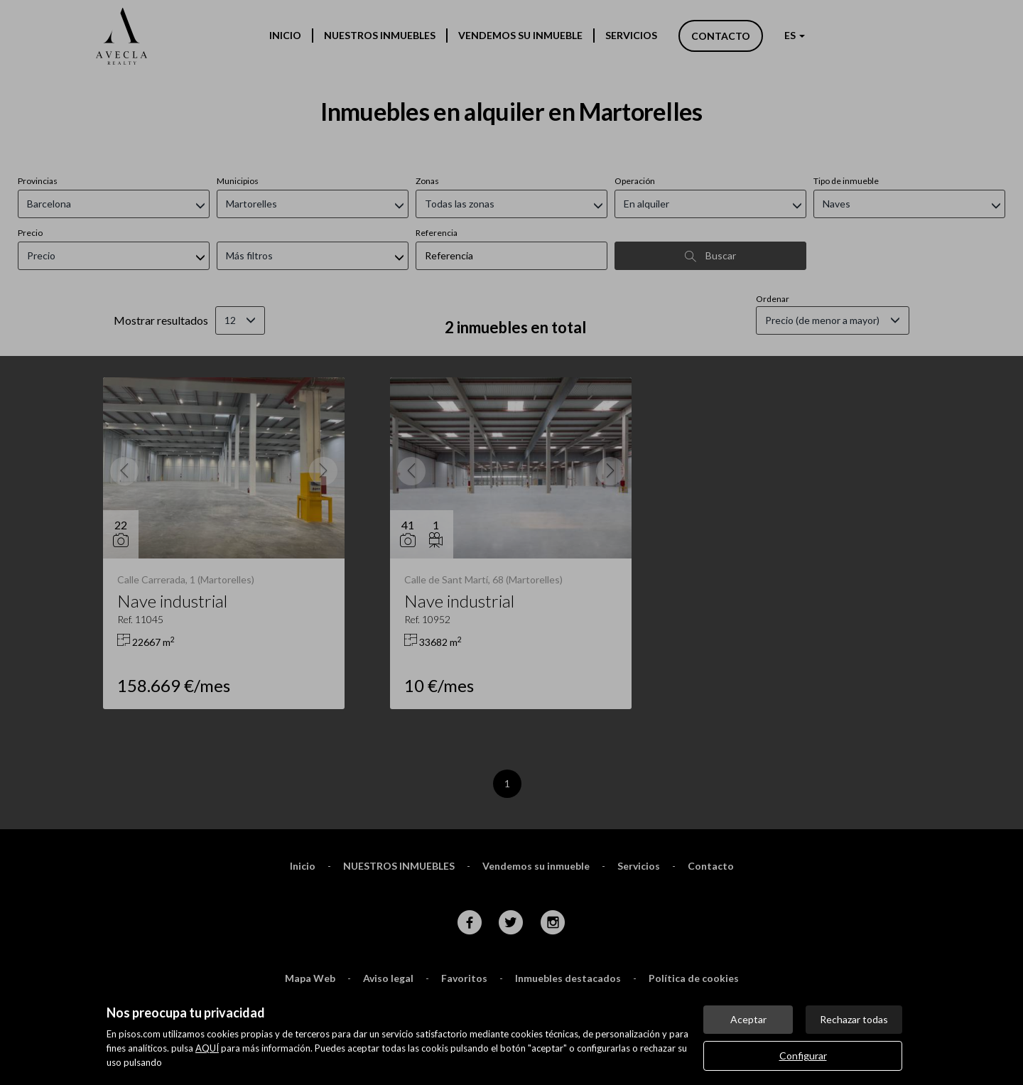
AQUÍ (207, 1048)
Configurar (803, 1055)
